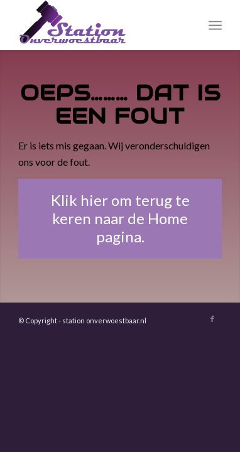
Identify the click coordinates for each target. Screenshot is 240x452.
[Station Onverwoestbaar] (100, 25)
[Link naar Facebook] (212, 318)
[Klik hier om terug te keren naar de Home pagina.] (120, 218)
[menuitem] (215, 25)
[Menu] (215, 25)
